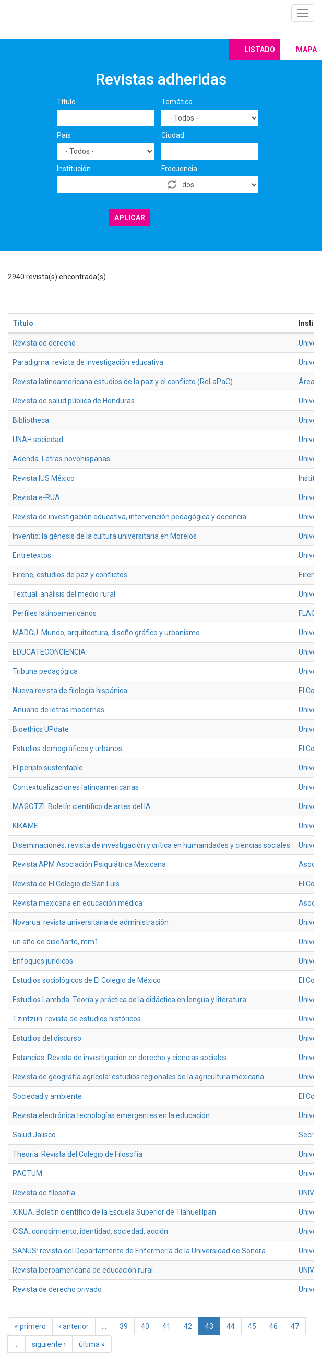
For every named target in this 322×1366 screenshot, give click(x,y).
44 (230, 1326)
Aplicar (129, 217)
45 (252, 1326)
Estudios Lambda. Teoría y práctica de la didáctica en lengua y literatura (129, 999)
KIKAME (25, 826)
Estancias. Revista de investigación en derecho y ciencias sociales (120, 1057)
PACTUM (27, 1173)
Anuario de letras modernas (58, 710)
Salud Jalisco (34, 1135)
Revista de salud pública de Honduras (74, 401)
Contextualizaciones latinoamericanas (76, 787)
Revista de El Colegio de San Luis (66, 884)
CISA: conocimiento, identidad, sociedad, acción (90, 1231)
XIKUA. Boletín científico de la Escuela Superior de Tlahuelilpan (114, 1212)
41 (166, 1326)
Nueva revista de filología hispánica (70, 690)
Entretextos (32, 555)
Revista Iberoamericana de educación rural (83, 1270)
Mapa (306, 49)
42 (188, 1326)
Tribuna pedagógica (45, 671)
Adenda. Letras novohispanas (61, 459)
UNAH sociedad (38, 439)
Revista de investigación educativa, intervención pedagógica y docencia (129, 517)
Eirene (309, 575)
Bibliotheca (31, 420)
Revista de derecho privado (57, 1289)
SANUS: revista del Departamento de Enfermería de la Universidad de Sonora (139, 1250)
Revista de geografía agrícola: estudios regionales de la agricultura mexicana (138, 1077)
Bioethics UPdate (41, 729)
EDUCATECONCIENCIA (49, 652)
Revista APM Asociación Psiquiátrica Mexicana (89, 864)
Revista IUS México (44, 478)
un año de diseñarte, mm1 (56, 941)
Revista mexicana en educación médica (77, 903)
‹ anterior (74, 1326)
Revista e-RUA (36, 497)
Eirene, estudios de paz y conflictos (70, 575)
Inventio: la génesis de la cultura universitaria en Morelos (105, 536)
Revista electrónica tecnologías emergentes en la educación (111, 1115)
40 (145, 1326)
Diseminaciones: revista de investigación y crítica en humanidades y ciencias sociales (151, 845)
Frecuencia (179, 168)
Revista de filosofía (44, 1193)
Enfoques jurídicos (43, 961)
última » (92, 1344)
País (64, 135)
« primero (30, 1326)
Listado (259, 49)
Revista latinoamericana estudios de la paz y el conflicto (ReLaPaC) (123, 381)
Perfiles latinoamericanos (55, 613)
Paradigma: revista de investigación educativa (88, 362)
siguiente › (49, 1344)
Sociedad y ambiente (47, 1096)
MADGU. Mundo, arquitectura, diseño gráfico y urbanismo (106, 632)
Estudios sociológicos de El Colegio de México (87, 980)
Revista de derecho (44, 343)
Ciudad (172, 135)
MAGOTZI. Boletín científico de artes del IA (82, 806)
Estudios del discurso (47, 1038)
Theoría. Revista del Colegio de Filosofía (77, 1154)
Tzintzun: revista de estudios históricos (77, 1019)
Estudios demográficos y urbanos (67, 748)
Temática (177, 102)
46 (273, 1326)
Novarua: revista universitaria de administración (91, 922)
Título (66, 102)
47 (295, 1326)
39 (124, 1326)
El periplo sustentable (48, 768)
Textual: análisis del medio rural (64, 594)
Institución (74, 168)
